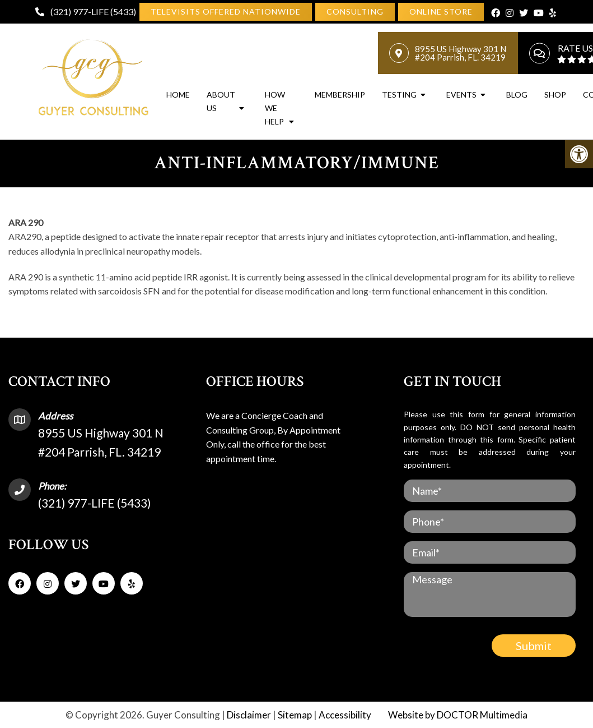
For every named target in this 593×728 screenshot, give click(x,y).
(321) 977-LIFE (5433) (93, 11)
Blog (516, 94)
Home (178, 94)
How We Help (275, 108)
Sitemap (295, 715)
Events (461, 94)
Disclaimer (249, 715)
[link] (355, 12)
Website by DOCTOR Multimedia (457, 715)
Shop (555, 94)
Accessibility (345, 715)
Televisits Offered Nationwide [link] (226, 11)
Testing (399, 94)
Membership (340, 94)
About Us (221, 101)
